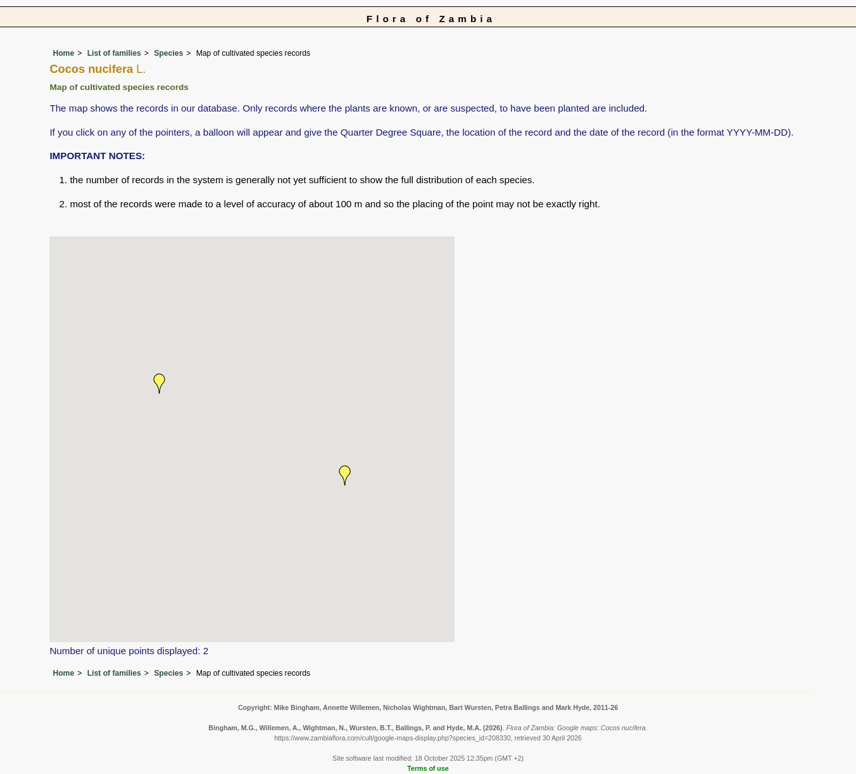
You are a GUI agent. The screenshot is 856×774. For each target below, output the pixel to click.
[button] (345, 475)
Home (63, 53)
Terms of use (427, 768)
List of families (114, 53)
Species (168, 53)
